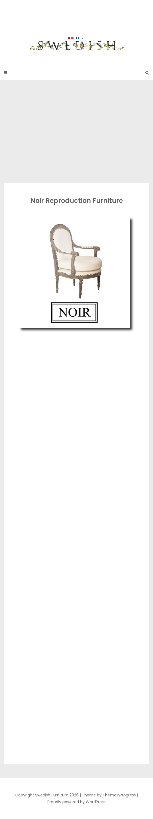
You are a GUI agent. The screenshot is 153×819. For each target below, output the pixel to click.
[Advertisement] (76, 132)
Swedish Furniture (76, 30)
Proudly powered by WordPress (76, 802)
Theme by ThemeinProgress (109, 795)
